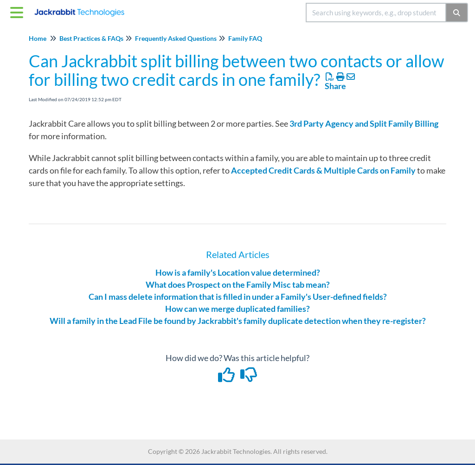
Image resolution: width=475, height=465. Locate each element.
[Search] (457, 12)
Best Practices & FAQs (91, 38)
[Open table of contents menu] (18, 11)
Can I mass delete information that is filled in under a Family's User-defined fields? (238, 296)
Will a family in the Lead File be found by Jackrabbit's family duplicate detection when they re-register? (238, 321)
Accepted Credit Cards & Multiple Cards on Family (323, 170)
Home (37, 38)
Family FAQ (245, 38)
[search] (376, 12)
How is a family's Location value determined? (237, 272)
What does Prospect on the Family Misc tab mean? (238, 284)
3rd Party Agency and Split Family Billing (363, 123)
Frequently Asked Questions (176, 38)
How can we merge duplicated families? (237, 309)
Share (335, 86)
